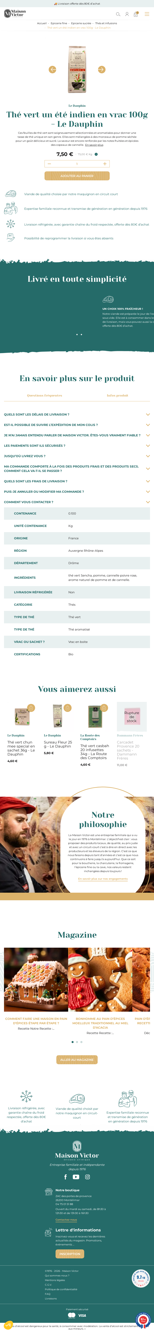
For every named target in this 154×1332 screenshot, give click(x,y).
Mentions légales (55, 1280)
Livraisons (51, 1298)
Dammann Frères (130, 735)
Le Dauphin (77, 106)
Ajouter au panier (77, 176)
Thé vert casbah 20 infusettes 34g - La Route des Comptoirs (94, 752)
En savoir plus (94, 144)
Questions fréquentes (44, 396)
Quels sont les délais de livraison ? (77, 414)
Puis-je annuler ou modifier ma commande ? (77, 492)
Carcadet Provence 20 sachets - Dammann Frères (128, 750)
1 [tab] (73, 335)
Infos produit (117, 396)
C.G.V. (48, 1284)
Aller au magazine (77, 1060)
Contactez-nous (66, 1219)
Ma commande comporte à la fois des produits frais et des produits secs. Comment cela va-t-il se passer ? (77, 469)
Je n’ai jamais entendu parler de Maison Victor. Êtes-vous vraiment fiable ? (77, 435)
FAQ (47, 1293)
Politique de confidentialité (61, 1289)
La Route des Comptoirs (90, 737)
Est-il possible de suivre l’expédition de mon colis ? (77, 425)
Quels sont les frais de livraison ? (77, 481)
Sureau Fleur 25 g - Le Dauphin (58, 744)
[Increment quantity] (104, 163)
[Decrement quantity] (49, 164)
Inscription (70, 1254)
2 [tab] (77, 334)
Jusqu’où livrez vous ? (77, 456)
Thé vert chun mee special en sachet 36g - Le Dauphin (21, 748)
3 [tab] (81, 334)
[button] (8, 1325)
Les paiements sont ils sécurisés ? (77, 446)
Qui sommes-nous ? (57, 1275)
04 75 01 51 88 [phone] (64, 1204)
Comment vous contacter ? (77, 502)
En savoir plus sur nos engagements (103, 878)
